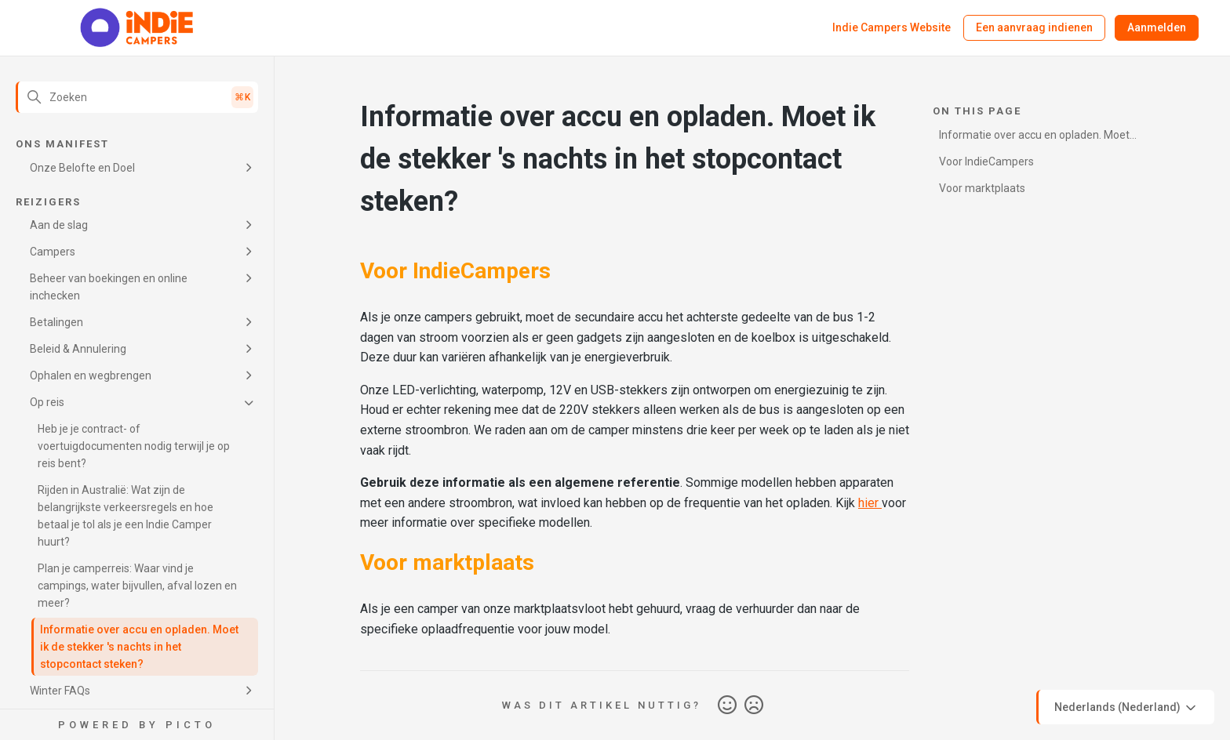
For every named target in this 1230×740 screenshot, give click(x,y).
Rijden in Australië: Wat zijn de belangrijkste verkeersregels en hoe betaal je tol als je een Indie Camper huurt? (125, 516)
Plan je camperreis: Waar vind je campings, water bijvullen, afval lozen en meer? (137, 585)
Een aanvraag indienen (1034, 27)
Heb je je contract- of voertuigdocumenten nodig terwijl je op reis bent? (134, 446)
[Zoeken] (137, 97)
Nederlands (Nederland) (1126, 708)
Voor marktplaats (982, 188)
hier (870, 502)
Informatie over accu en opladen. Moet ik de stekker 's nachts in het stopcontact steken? (139, 646)
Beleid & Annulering (78, 349)
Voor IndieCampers (986, 161)
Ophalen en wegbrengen (90, 375)
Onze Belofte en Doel (82, 167)
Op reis (47, 402)
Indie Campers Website (891, 27)
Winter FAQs (60, 690)
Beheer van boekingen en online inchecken (108, 287)
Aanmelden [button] (1156, 27)
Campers (52, 251)
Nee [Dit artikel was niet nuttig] (753, 705)
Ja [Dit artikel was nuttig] (727, 705)
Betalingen (56, 322)
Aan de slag (59, 225)
